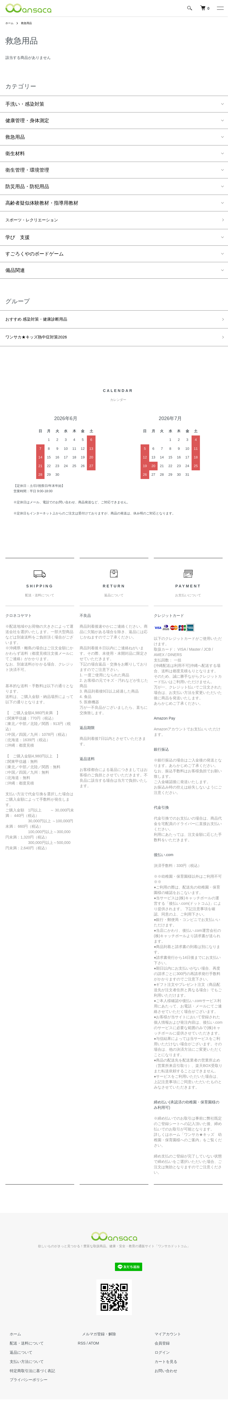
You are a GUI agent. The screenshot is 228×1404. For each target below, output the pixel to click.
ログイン (157, 1357)
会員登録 (157, 1348)
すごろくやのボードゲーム (34, 255)
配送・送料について (22, 1348)
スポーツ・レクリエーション (37, 221)
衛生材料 (15, 153)
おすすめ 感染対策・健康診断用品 (42, 321)
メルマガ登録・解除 (95, 1338)
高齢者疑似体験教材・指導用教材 (41, 203)
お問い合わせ (161, 1375)
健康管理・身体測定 (27, 120)
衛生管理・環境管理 (27, 170)
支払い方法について (22, 1366)
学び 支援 (17, 238)
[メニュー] (220, 8)
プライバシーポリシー (24, 1384)
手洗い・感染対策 (24, 104)
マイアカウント (163, 1338)
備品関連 (15, 271)
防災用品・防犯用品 (27, 186)
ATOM (94, 1348)
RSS (82, 1348)
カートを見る (161, 1366)
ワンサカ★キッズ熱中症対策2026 (42, 341)
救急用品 (29, 23)
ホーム (10, 23)
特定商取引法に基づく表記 (28, 1375)
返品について (16, 1357)
